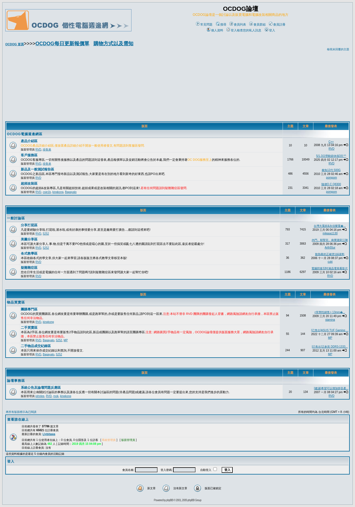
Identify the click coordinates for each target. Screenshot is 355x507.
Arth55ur (330, 247)
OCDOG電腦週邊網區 (24, 134)
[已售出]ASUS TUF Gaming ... (329, 330)
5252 (46, 233)
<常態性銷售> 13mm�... (330, 312)
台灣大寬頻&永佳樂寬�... (330, 225)
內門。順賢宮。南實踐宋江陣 (330, 240)
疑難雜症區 (29, 268)
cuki (330, 261)
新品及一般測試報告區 (37, 169)
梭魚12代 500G (331, 170)
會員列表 (238, 24)
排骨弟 (47, 149)
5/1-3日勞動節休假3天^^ (331, 155)
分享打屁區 (29, 225)
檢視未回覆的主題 (338, 49)
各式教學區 (29, 253)
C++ (331, 141)
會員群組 (257, 24)
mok (56, 396)
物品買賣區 (16, 302)
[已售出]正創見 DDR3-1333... (330, 346)
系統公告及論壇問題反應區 (41, 388)
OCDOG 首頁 (14, 44)
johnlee (40, 396)
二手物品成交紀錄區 (36, 346)
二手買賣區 (29, 328)
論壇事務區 (16, 381)
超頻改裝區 (29, 183)
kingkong (58, 192)
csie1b (47, 192)
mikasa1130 (330, 233)
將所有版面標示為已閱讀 (21, 411)
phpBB (169, 500)
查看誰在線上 (18, 419)
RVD (38, 149)
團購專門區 (29, 309)
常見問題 (204, 24)
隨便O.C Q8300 (331, 184)
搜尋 (221, 24)
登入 (270, 30)
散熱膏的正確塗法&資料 (330, 254)
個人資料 (215, 30)
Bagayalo (71, 192)
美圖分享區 (29, 239)
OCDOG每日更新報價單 (62, 43)
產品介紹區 (29, 141)
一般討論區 (16, 218)
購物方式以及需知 (113, 43)
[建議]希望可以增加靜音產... (331, 388)
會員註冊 (277, 24)
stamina (330, 319)
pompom (331, 177)
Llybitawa (49, 434)
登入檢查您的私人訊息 (244, 30)
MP (66, 340)
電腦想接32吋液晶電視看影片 (329, 268)
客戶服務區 (29, 155)
